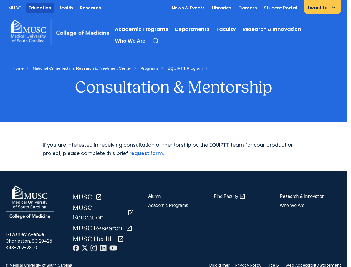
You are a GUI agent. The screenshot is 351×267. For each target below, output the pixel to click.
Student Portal (280, 8)
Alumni (155, 196)
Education (40, 8)
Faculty (226, 29)
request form (146, 153)
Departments (192, 29)
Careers (247, 8)
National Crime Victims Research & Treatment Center (82, 68)
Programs (149, 68)
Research (90, 8)
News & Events (188, 8)
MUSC (15, 8)
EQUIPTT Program (185, 68)
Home (18, 68)
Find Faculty (230, 196)
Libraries (221, 8)
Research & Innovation (272, 29)
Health (65, 8)
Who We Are (130, 40)
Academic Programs (141, 29)
